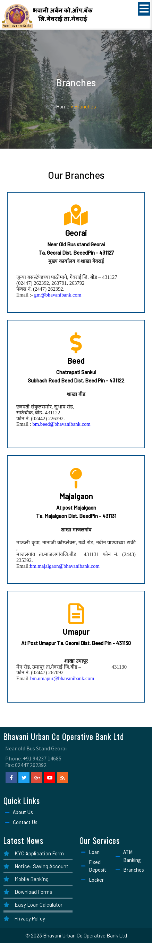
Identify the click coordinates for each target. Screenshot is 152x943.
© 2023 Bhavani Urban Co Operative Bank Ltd (76, 935)
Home (62, 106)
